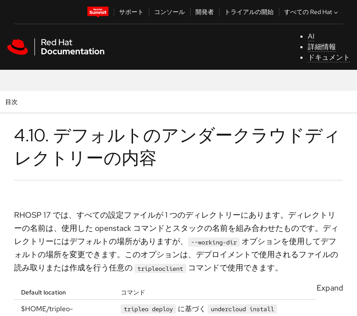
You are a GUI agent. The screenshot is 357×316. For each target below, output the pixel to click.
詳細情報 (322, 46)
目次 (12, 101)
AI (311, 36)
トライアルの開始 (249, 12)
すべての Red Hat (312, 12)
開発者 (204, 12)
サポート (131, 12)
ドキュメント (329, 57)
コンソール (169, 12)
